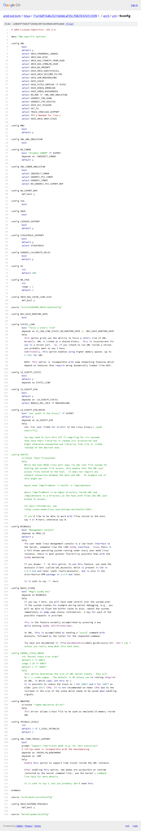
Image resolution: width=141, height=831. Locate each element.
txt (127, 825)
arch (106, 16)
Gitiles (19, 825)
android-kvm (12, 16)
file (69, 23)
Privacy (28, 825)
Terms (37, 825)
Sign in (134, 5)
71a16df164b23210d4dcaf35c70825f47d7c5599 (65, 16)
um (114, 16)
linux (27, 16)
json (135, 825)
